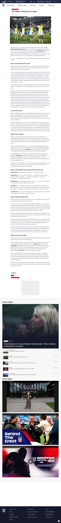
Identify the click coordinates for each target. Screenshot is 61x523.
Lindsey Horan (14, 245)
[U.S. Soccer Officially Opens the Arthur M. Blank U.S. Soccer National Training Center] (5, 375)
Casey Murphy (19, 155)
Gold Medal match (40, 50)
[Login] (54, 1)
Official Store (48, 1)
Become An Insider (40, 1)
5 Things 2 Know (15, 9)
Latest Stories (8, 302)
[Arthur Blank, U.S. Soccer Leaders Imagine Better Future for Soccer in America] (5, 369)
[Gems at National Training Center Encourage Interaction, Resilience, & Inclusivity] (5, 363)
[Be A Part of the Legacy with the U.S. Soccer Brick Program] (5, 357)
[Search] (58, 1)
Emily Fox (21, 250)
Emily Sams (27, 149)
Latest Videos (7, 379)
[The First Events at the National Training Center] (5, 351)
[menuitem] (11, 5)
